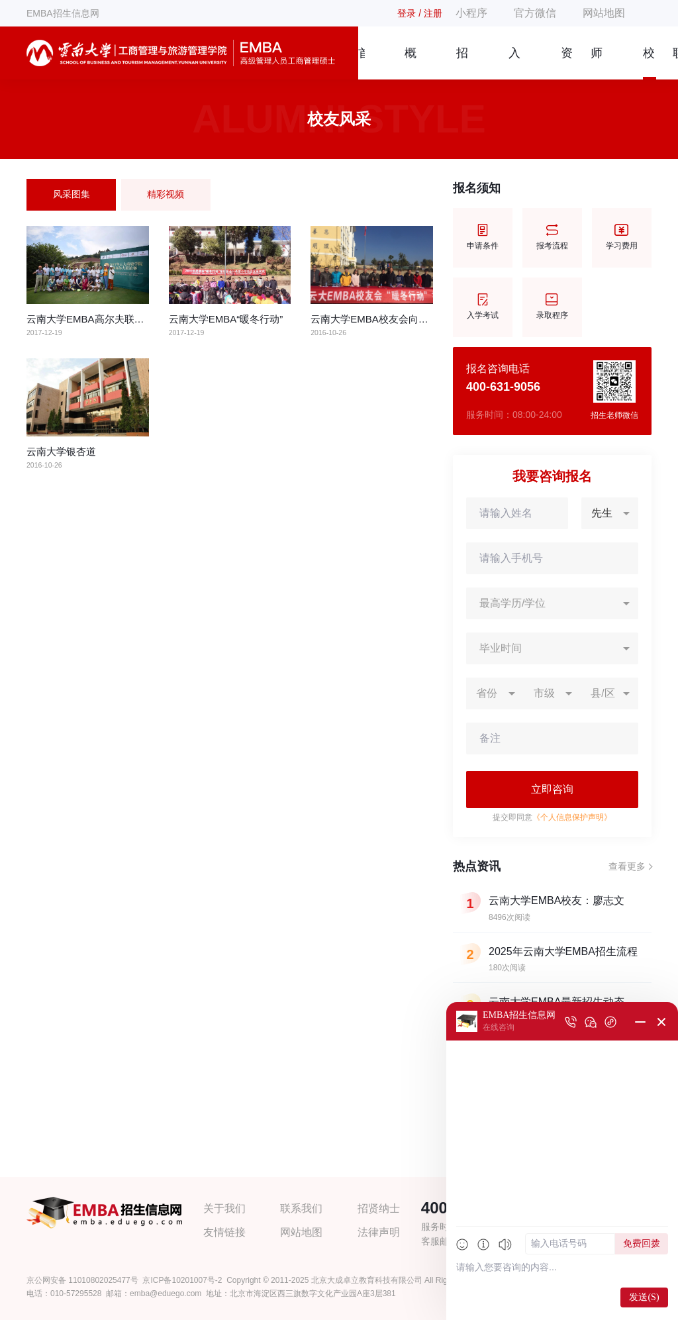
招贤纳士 (379, 1208)
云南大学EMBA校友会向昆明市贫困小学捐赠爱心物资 (429, 319)
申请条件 (482, 237)
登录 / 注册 (419, 13)
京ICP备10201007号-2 (182, 1280)
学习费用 (621, 237)
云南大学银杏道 (61, 451)
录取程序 (552, 307)
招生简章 (462, 62)
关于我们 (224, 1208)
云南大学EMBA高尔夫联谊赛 (90, 319)
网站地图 (604, 13)
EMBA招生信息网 (62, 13)
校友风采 (649, 62)
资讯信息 (567, 62)
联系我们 (301, 1208)
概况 (410, 62)
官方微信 (535, 13)
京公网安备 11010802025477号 (82, 1280)
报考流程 (552, 237)
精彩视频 (165, 194)
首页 (361, 62)
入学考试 (482, 307)
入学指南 (514, 62)
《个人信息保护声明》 (572, 817)
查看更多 (627, 866)
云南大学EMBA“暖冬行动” (226, 319)
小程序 (471, 13)
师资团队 (597, 62)
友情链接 (224, 1232)
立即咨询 (552, 789)
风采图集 (71, 194)
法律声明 (379, 1232)
